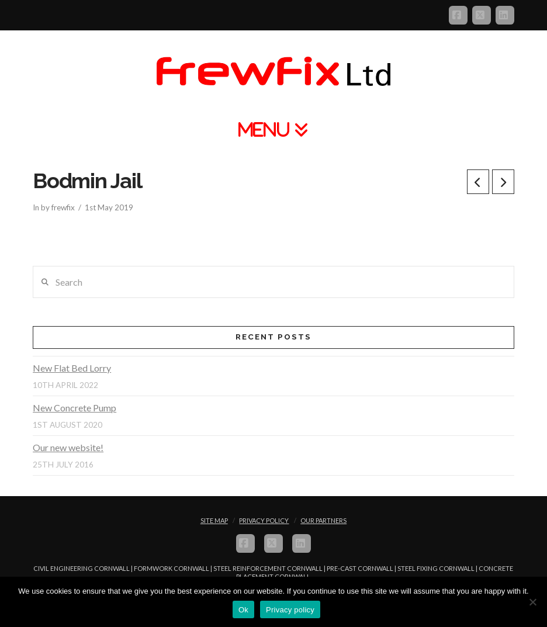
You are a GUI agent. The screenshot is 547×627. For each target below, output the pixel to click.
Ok (243, 609)
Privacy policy (290, 609)
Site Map (214, 520)
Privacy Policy (264, 520)
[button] (273, 129)
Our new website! (68, 447)
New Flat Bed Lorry (72, 367)
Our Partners (323, 520)
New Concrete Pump (74, 407)
